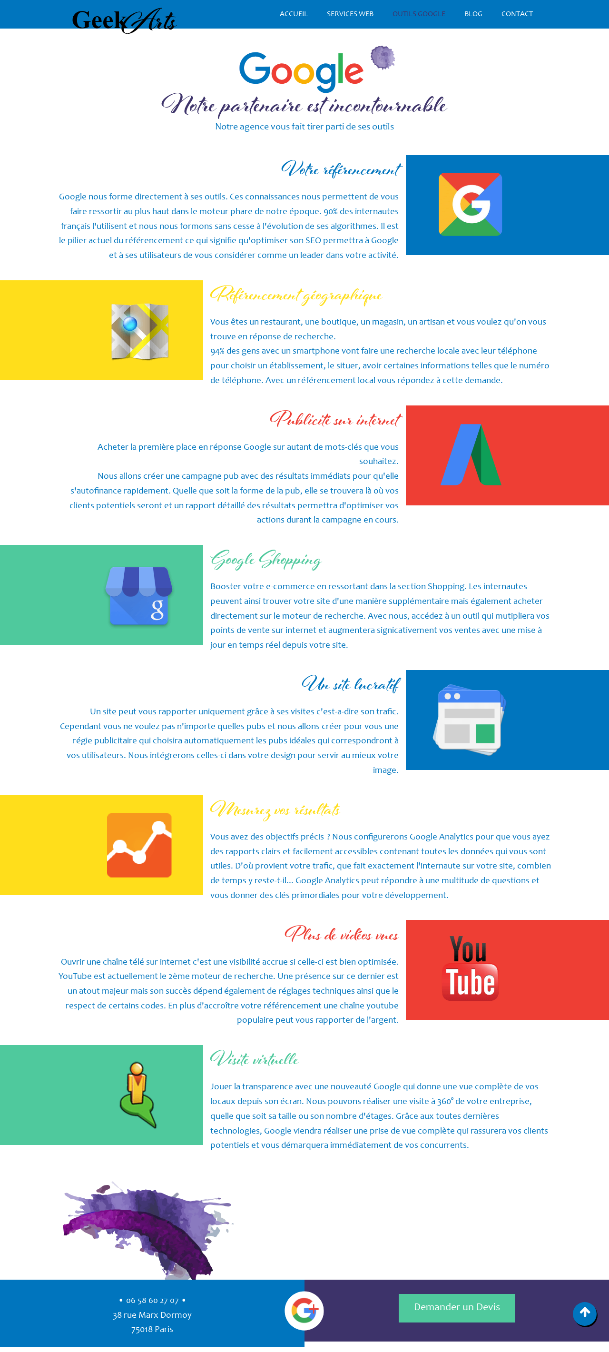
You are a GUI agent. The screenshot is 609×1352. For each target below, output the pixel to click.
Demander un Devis (457, 1308)
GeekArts (125, 21)
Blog (473, 14)
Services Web (350, 14)
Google (304, 1310)
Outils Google (419, 14)
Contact (517, 14)
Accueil (294, 14)
